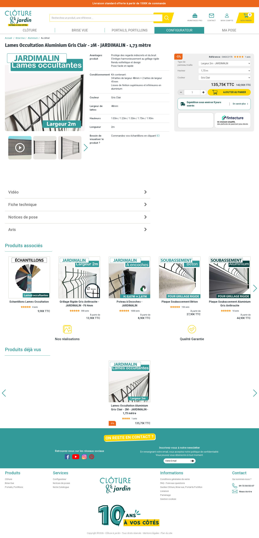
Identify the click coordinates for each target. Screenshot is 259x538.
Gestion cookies (168, 499)
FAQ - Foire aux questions (172, 483)
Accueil (8, 38)
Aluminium (33, 38)
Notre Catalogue (61, 487)
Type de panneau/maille (185, 63)
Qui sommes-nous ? (241, 479)
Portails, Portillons (130, 30)
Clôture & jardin (112, 533)
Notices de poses (61, 483)
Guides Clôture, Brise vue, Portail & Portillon (181, 487)
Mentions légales (151, 533)
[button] (86, 147)
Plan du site (166, 533)
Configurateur (179, 30)
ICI (158, 135)
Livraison (164, 491)
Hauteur (181, 70)
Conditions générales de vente (175, 479)
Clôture (30, 30)
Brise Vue (80, 30)
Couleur (181, 77)
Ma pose (229, 30)
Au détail (45, 38)
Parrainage (165, 495)
